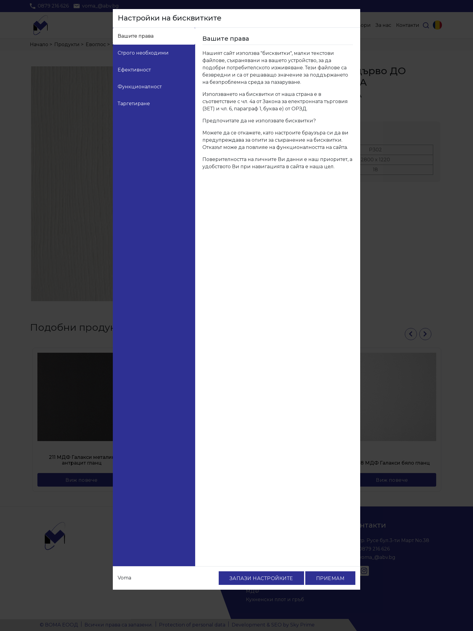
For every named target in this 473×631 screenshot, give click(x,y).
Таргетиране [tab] (134, 103)
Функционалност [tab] (140, 87)
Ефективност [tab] (134, 70)
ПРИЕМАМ (330, 578)
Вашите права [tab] (136, 36)
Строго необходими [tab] (143, 53)
